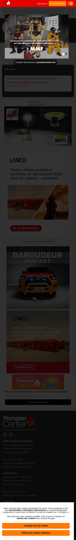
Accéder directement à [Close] (35, 62)
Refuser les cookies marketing (36, 532)
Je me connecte (57, 3)
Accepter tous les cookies (36, 525)
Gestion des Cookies (26, 518)
